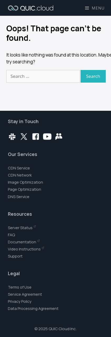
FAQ (11, 234)
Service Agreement (25, 294)
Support (15, 256)
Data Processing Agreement (33, 308)
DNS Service (18, 196)
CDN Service (19, 167)
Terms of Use (19, 287)
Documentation (22, 241)
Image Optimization (25, 182)
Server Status (20, 227)
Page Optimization (24, 189)
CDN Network (20, 175)
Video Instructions (24, 249)
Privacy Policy (19, 301)
